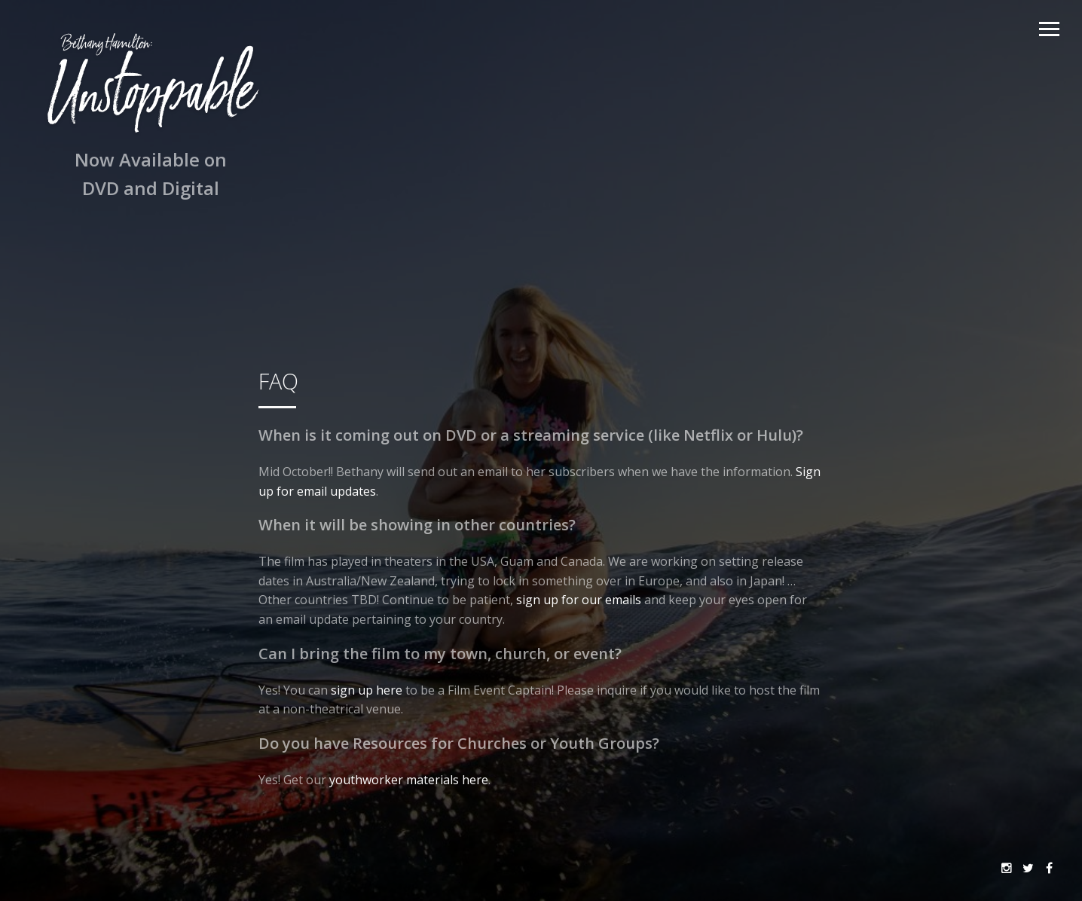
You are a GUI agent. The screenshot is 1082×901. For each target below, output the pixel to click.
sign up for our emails (578, 599)
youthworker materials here (408, 779)
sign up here (366, 690)
